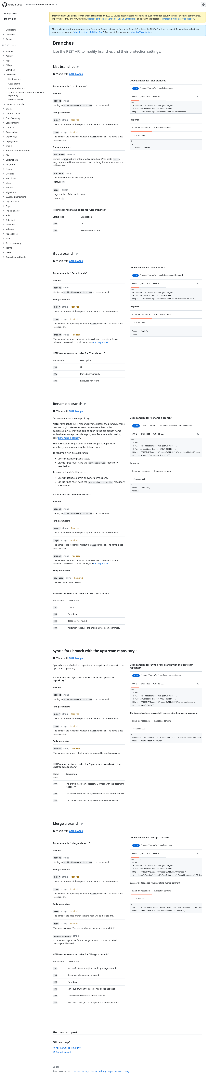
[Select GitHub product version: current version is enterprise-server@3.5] (41, 4)
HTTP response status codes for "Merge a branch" (81, 954)
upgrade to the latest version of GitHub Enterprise (111, 18)
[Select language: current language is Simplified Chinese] (203, 4)
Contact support (62, 1052)
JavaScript (145, 96)
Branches (11, 74)
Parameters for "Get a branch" (70, 273)
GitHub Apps (76, 74)
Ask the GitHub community (67, 1047)
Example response (141, 127)
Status (94, 1071)
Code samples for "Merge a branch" (150, 837)
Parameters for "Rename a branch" (72, 494)
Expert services (115, 1071)
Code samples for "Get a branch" (148, 267)
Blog (127, 1071)
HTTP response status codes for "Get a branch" (79, 353)
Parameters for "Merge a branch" (71, 843)
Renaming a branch (68, 437)
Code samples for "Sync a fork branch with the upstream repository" (161, 666)
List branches (66, 66)
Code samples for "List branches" (148, 80)
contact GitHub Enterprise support (178, 18)
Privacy (85, 1071)
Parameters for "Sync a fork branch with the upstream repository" (83, 679)
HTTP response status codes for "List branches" (79, 209)
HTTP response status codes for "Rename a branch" (81, 593)
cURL (134, 96)
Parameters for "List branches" (70, 86)
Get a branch (65, 253)
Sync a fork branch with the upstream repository (95, 650)
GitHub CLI (158, 96)
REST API (10, 19)
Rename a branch (69, 403)
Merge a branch (68, 823)
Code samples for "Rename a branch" (151, 417)
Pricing (102, 1071)
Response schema (162, 127)
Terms (77, 1071)
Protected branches (16, 104)
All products (10, 13)
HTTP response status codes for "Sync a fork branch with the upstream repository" (87, 765)
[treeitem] (24, 29)
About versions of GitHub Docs (88, 32)
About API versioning (141, 32)
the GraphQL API (101, 342)
